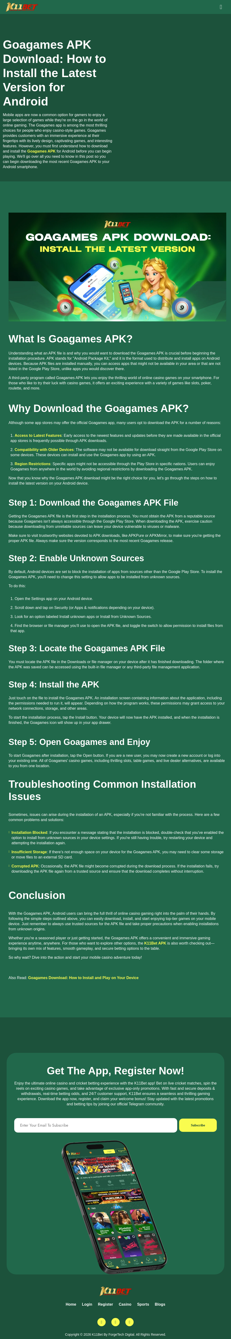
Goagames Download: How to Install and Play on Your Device (83, 978)
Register (105, 1304)
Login (87, 1304)
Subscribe (197, 1125)
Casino (125, 1304)
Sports (143, 1304)
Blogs (160, 1304)
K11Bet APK (155, 943)
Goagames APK (41, 151)
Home (71, 1304)
